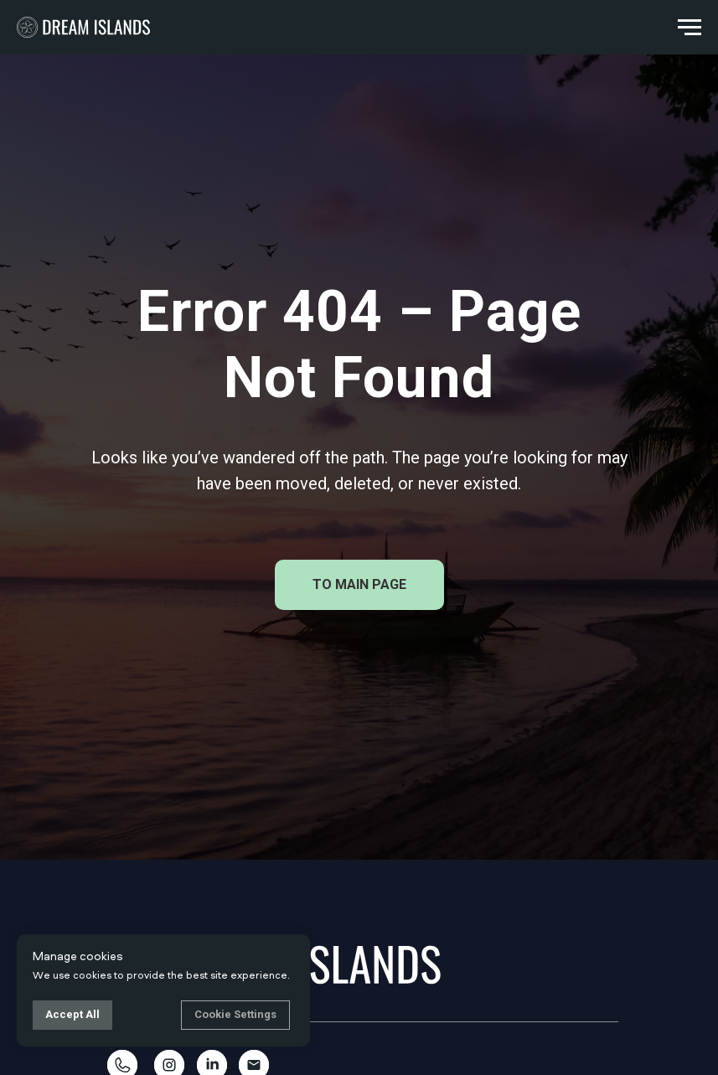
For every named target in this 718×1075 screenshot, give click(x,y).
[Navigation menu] (689, 27)
